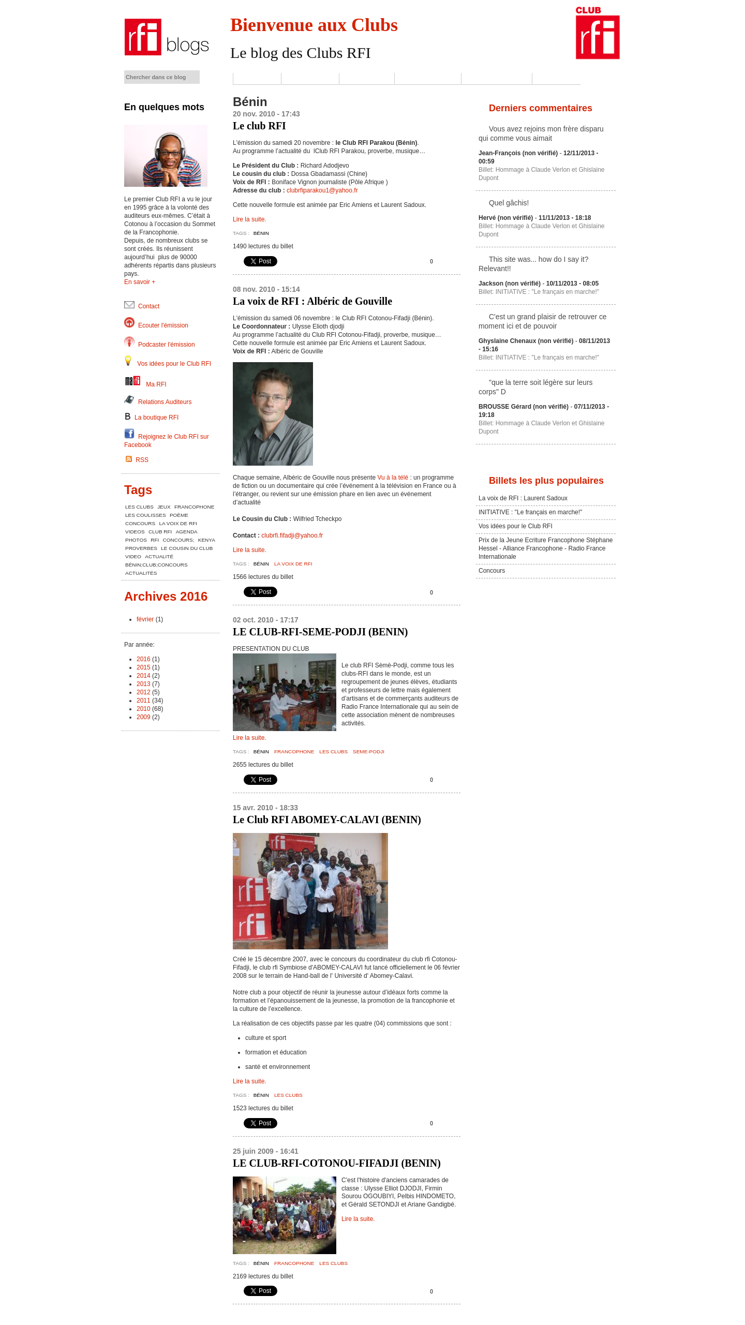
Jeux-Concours (496, 78)
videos (135, 531)
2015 (144, 667)
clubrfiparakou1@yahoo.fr (322, 190)
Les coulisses (427, 78)
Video (133, 556)
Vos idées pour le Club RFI (174, 363)
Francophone (294, 751)
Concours (492, 570)
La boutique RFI (151, 417)
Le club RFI (259, 125)
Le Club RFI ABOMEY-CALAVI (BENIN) (327, 819)
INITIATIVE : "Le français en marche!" (530, 512)
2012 (144, 692)
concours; (179, 540)
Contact (556, 78)
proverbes (141, 548)
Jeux (163, 507)
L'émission (310, 78)
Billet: (487, 169)
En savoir (137, 282)
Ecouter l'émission (163, 325)
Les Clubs (366, 78)
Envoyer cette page (450, 262)
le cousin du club (187, 548)
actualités (141, 573)
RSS (137, 460)
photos (136, 540)
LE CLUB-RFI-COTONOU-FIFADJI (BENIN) (337, 1163)
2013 (144, 684)
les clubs (333, 751)
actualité (159, 556)
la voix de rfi (293, 564)
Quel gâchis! (509, 203)
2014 (144, 675)
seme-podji (368, 751)
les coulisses (145, 515)
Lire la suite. (249, 219)
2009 (144, 717)
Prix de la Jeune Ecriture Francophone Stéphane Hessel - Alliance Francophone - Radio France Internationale (546, 548)
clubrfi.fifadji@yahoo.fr (292, 535)
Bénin (261, 233)
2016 (144, 659)
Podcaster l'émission (166, 344)
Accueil (257, 78)
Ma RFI (156, 384)
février (145, 619)
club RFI (160, 531)
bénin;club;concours (156, 565)
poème (179, 515)
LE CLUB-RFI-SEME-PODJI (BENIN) (320, 631)
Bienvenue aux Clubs (314, 24)
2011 (144, 700)
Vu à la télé (392, 477)
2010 (144, 708)
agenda (187, 531)
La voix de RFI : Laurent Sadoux (523, 498)
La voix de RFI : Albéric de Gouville (312, 301)
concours (140, 523)
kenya (206, 540)
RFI (155, 540)
